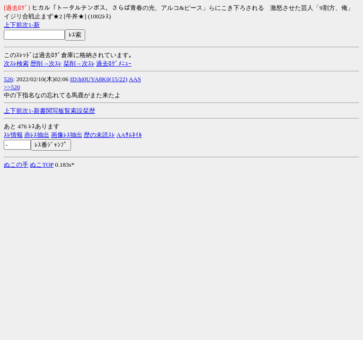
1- (31, 24)
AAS (135, 79)
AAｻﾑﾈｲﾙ (129, 134)
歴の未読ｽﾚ (99, 134)
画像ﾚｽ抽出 (66, 134)
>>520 (12, 87)
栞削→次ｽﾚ (79, 63)
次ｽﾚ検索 (16, 63)
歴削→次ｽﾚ (46, 63)
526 (8, 79)
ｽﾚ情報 (13, 134)
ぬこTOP (41, 164)
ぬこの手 (16, 164)
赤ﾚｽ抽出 (36, 134)
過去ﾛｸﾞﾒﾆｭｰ (114, 63)
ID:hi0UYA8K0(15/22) (98, 79)
